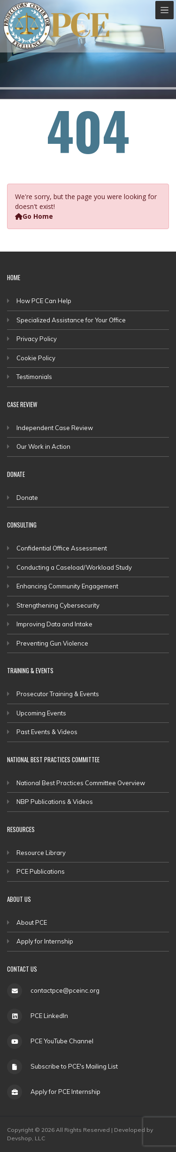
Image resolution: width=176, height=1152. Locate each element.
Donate (27, 497)
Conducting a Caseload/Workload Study (74, 567)
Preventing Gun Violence (52, 643)
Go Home (34, 216)
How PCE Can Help (43, 301)
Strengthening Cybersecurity (57, 605)
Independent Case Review (54, 427)
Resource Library (41, 852)
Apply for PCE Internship (65, 1091)
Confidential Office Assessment (61, 548)
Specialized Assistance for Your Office (71, 320)
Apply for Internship (44, 941)
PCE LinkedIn (49, 1015)
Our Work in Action (43, 446)
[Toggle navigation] (164, 10)
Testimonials (34, 376)
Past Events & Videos (46, 732)
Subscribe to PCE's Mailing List (74, 1066)
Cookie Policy (35, 358)
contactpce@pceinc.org (65, 990)
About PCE (31, 922)
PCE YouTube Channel (62, 1041)
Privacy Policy (36, 338)
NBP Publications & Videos (54, 801)
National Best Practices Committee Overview (80, 783)
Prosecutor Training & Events (57, 694)
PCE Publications (40, 871)
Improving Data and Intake (54, 624)
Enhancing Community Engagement (67, 586)
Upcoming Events (41, 713)
